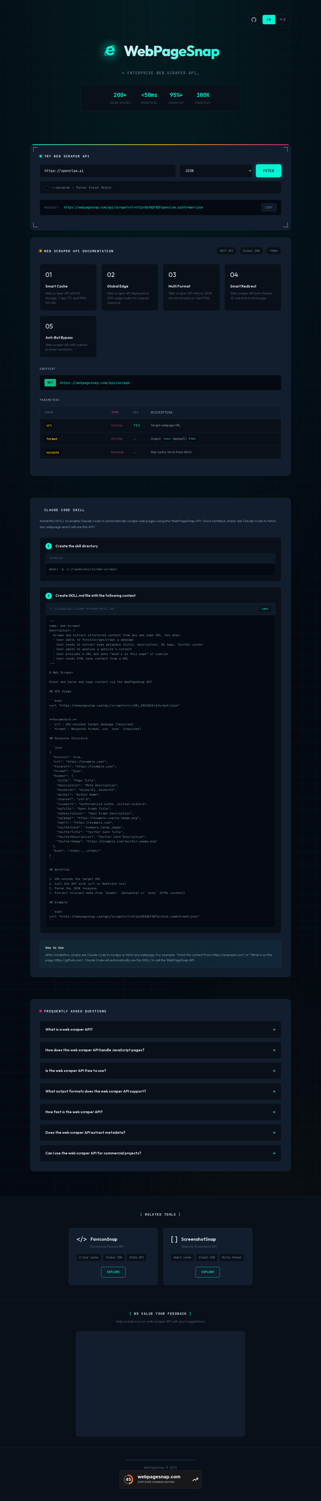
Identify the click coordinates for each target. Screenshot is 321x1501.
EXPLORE (113, 1272)
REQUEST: (52, 207)
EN (269, 19)
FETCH (268, 170)
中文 (282, 19)
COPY (269, 207)
